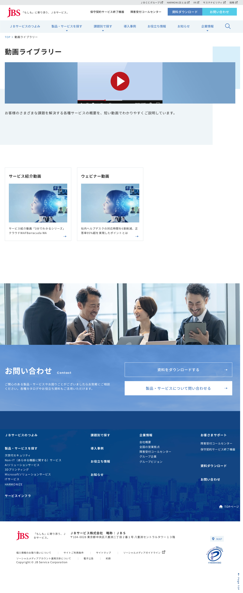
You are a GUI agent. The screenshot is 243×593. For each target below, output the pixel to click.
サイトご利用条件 (77, 558)
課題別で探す (103, 27)
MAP (216, 544)
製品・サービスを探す (66, 27)
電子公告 (93, 564)
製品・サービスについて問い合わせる (184, 391)
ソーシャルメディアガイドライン (151, 558)
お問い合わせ (219, 12)
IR (195, 2)
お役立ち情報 (157, 27)
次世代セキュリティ (18, 460)
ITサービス (12, 484)
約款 (114, 564)
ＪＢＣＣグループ (149, 2)
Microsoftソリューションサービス (28, 479)
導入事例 (130, 27)
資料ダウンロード (185, 12)
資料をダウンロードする (191, 371)
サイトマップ (109, 558)
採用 (233, 2)
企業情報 (207, 27)
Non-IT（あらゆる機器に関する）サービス (33, 465)
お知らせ (183, 27)
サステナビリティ (214, 2)
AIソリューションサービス (22, 470)
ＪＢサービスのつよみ (24, 27)
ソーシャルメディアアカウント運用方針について (46, 564)
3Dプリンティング (17, 475)
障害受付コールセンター (145, 13)
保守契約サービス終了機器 (106, 13)
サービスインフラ (18, 501)
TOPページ (229, 512)
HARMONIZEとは (177, 2)
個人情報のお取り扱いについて (35, 558)
